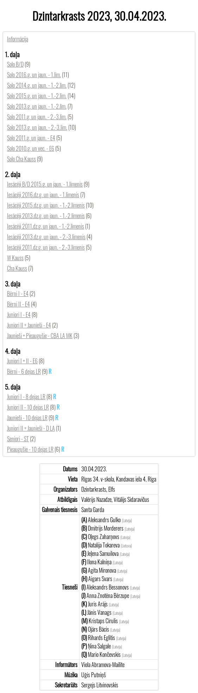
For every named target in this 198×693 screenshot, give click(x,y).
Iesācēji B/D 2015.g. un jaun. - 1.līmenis (45, 184)
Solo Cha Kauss (21, 159)
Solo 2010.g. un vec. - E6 (30, 148)
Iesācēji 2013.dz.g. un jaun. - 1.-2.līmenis (46, 215)
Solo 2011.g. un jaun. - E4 (31, 138)
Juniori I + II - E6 (22, 361)
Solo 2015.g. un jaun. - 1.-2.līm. (36, 96)
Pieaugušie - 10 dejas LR (30, 449)
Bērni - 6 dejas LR (24, 371)
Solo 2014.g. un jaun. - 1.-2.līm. (36, 85)
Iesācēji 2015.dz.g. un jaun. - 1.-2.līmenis (46, 205)
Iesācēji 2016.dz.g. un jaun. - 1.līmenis (43, 194)
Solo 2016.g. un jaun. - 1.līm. (34, 74)
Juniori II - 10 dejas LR (28, 407)
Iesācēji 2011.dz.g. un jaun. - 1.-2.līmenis (45, 226)
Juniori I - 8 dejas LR (26, 396)
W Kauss (15, 258)
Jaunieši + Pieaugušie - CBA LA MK (39, 335)
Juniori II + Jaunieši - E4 (29, 325)
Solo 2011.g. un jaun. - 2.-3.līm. (36, 117)
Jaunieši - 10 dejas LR (27, 417)
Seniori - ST (18, 439)
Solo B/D (15, 64)
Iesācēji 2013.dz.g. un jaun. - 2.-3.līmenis (46, 237)
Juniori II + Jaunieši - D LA (31, 428)
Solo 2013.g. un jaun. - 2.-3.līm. (37, 127)
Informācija (17, 39)
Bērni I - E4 (17, 293)
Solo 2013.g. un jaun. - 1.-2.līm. (36, 106)
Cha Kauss (17, 268)
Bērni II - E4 (18, 304)
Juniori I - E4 (19, 314)
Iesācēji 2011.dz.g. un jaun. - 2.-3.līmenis (46, 247)
